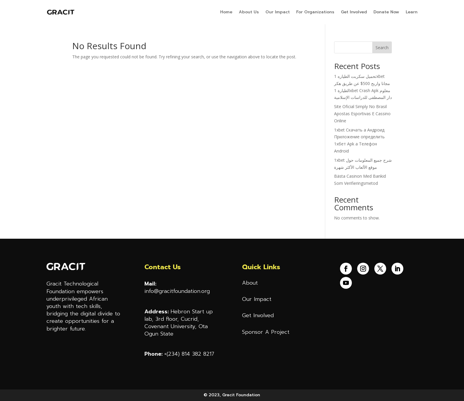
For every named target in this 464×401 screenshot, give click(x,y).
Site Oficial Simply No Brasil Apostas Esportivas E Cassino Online (362, 113)
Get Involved (354, 12)
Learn (412, 12)
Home (226, 12)
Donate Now (386, 12)
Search (382, 47)
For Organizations (315, 12)
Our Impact (277, 12)
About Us (249, 12)
